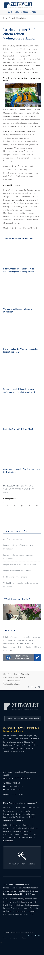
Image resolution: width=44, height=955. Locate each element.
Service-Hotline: (22, 12)
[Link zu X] (32, 687)
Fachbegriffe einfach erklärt (15, 576)
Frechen (6, 908)
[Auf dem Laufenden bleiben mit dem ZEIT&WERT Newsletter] (23, 718)
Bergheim (28, 905)
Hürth (34, 902)
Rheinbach (31, 911)
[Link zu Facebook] (28, 687)
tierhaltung (26, 485)
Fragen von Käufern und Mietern (17, 570)
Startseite (25, 674)
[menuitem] (22, 12)
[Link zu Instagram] (39, 687)
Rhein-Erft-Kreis (30, 898)
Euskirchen (7, 911)
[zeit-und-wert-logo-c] (18, 5)
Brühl (5, 905)
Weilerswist (33, 908)
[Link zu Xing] (35, 687)
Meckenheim (8, 914)
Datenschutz (8, 794)
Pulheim (20, 905)
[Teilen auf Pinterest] (29, 505)
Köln (5, 898)
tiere (20, 489)
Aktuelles (8, 677)
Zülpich (33, 914)
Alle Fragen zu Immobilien (14, 539)
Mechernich (24, 914)
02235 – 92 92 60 (13, 783)
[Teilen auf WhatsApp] (22, 505)
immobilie (8, 492)
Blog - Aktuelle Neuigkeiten (15, 18)
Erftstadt (21, 902)
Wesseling (15, 908)
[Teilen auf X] (14, 505)
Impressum (19, 794)
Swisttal (23, 911)
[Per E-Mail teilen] (37, 505)
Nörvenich (24, 908)
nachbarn (29, 489)
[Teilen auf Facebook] (7, 505)
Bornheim (12, 905)
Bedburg (36, 905)
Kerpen (28, 902)
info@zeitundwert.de (14, 786)
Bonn (16, 914)
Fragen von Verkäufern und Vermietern (19, 564)
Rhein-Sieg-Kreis (10, 902)
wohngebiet (10, 489)
